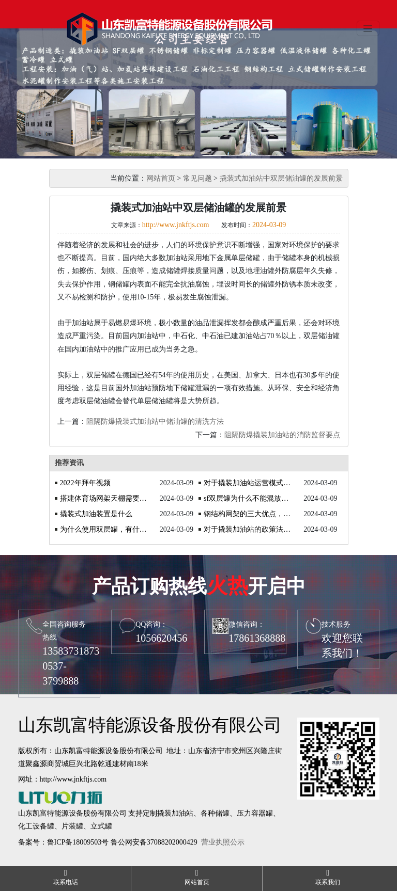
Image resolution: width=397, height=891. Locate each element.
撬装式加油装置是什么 (96, 514)
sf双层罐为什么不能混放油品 (248, 498)
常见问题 (197, 178)
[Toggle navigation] (368, 28)
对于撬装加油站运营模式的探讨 (248, 483)
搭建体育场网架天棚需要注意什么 (104, 498)
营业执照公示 (223, 842)
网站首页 (160, 178)
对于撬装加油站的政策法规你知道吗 (248, 529)
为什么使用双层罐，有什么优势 (104, 529)
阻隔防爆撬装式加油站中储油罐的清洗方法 (155, 421)
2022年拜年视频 (85, 483)
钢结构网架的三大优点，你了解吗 (248, 514)
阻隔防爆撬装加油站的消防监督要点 (282, 435)
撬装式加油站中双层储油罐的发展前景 (281, 178)
